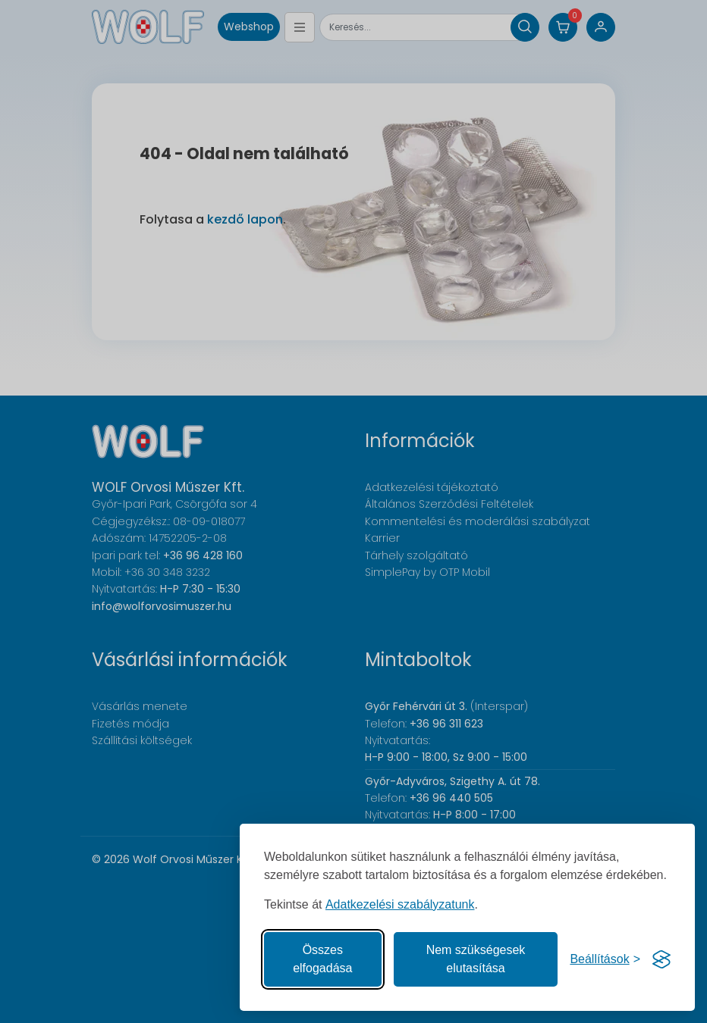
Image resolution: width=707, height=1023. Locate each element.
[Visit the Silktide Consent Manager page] (661, 959)
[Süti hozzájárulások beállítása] (605, 959)
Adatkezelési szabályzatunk (400, 904)
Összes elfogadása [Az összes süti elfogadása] (322, 959)
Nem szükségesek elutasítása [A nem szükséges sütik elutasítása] (476, 959)
